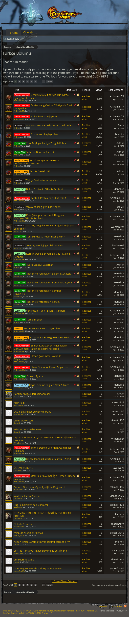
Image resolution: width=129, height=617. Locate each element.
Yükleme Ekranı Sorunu (27, 496)
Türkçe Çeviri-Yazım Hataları (42, 180)
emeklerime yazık (24, 559)
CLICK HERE (100, 76)
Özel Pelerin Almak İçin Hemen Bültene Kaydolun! (45, 477)
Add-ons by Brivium (27, 613)
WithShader (19, 443)
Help (114, 606)
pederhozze (19, 526)
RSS (125, 606)
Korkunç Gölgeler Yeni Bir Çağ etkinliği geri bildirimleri (44, 227)
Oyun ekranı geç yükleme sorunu (32, 411)
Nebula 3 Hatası (23, 524)
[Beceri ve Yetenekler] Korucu (43, 301)
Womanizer (117, 226)
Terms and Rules (107, 610)
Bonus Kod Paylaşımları (44, 134)
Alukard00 (118, 411)
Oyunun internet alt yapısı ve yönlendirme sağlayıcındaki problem (46, 439)
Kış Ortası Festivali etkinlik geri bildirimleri (49, 125)
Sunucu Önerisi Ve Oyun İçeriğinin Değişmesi (39, 487)
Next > (49, 81)
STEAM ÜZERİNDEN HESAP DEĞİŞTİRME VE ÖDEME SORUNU (43, 514)
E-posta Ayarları (36, 376)
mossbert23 (19, 414)
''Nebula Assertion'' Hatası (29, 532)
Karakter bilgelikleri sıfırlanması (32, 393)
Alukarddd (18, 405)
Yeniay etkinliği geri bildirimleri (43, 206)
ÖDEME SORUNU (23, 467)
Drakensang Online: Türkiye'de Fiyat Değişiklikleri (43, 106)
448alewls (18, 507)
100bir (16, 396)
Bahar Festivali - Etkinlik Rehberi (44, 189)
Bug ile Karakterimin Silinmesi (31, 504)
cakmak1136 (117, 420)
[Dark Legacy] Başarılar (40, 264)
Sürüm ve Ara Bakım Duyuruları (42, 328)
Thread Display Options (64, 581)
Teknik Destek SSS (40, 171)
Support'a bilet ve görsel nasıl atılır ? (50, 337)
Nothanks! (118, 245)
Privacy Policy (121, 610)
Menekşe (18, 192)
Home (119, 606)
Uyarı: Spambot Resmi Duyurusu (49, 367)
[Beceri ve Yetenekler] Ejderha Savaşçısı (49, 273)
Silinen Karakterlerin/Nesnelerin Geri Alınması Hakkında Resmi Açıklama (41, 347)
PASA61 (119, 541)
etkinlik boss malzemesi (27, 429)
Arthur (16, 128)
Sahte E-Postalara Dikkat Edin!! (48, 198)
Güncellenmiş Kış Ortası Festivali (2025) (48, 459)
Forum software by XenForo (26, 610)
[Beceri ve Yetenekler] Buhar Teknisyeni (49, 282)
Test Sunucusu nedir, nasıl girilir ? (46, 236)
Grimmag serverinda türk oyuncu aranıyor (38, 568)
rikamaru (18, 498)
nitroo (120, 180)
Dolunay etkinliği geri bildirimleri (44, 245)
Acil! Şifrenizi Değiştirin (44, 116)
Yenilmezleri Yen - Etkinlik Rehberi (45, 310)
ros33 (16, 544)
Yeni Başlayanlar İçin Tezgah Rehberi (47, 143)
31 (43, 81)
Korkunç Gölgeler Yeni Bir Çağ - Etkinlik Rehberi (42, 255)
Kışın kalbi (19, 402)
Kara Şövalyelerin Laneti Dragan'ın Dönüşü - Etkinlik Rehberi (39, 216)
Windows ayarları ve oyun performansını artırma (36, 161)
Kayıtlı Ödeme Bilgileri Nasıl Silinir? (49, 385)
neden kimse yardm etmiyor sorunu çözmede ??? (42, 541)
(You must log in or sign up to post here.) (109, 585)
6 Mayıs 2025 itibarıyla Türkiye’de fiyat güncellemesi (41, 96)
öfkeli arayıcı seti (23, 420)
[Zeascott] (18, 470)
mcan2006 (18, 489)
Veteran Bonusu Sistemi (40, 152)
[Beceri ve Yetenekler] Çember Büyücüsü (37, 292)
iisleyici (17, 423)
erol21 (120, 206)
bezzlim (119, 134)
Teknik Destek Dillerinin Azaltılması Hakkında (42, 449)
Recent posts (12, 38)
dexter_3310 (19, 535)
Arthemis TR (19, 100)
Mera (121, 125)
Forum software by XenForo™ (74, 610)
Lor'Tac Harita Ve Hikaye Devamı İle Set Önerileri (41, 550)
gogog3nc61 (19, 571)
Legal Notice (104, 606)
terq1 (121, 429)
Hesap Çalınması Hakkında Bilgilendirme (37, 357)
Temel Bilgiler (34, 319)
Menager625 (117, 495)
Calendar (29, 32)
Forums (13, 33)
